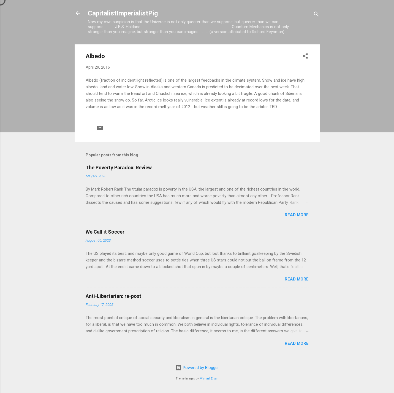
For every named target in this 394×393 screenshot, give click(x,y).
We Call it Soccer (105, 232)
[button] (305, 57)
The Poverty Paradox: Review (119, 167)
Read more (297, 214)
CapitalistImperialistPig (123, 13)
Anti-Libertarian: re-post (113, 296)
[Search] (316, 15)
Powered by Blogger (197, 367)
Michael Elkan (209, 378)
